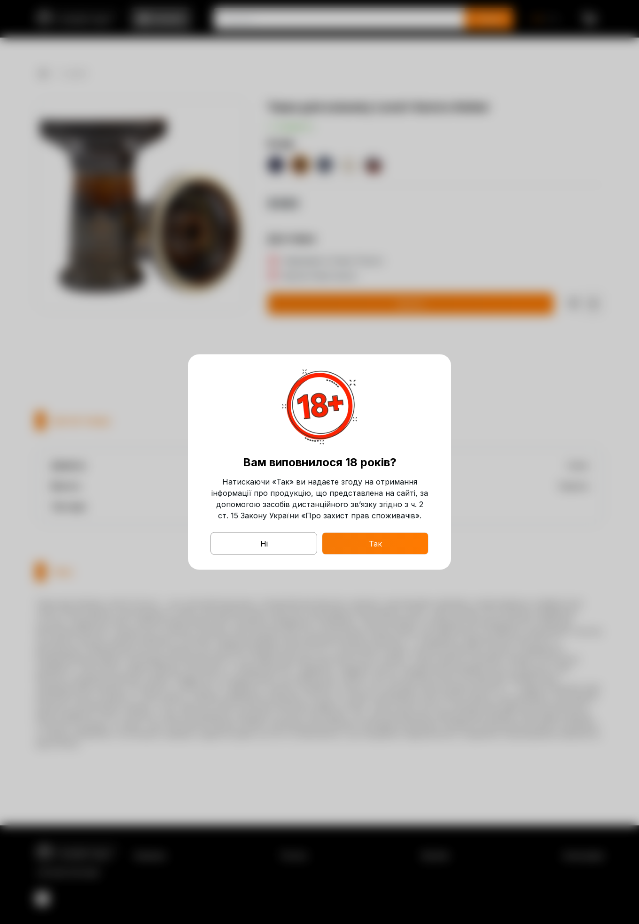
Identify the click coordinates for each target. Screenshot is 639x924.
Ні (264, 543)
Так (375, 543)
